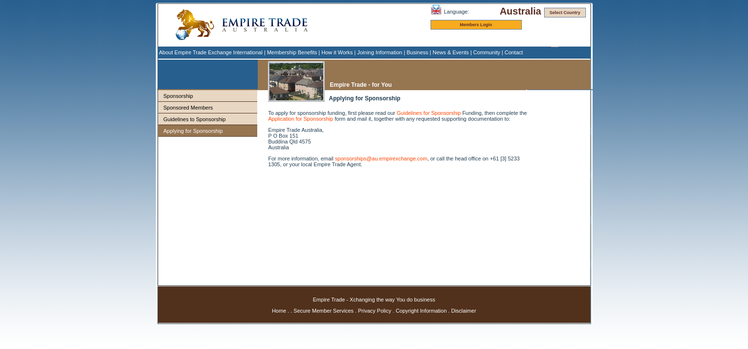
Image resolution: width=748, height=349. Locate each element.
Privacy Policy (374, 311)
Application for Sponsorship (300, 119)
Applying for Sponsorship (193, 131)
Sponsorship (178, 96)
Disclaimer (463, 311)
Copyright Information (421, 311)
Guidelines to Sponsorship (195, 119)
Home (279, 311)
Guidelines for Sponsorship (429, 113)
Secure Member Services (324, 311)
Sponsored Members (188, 108)
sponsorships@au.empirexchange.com (381, 158)
